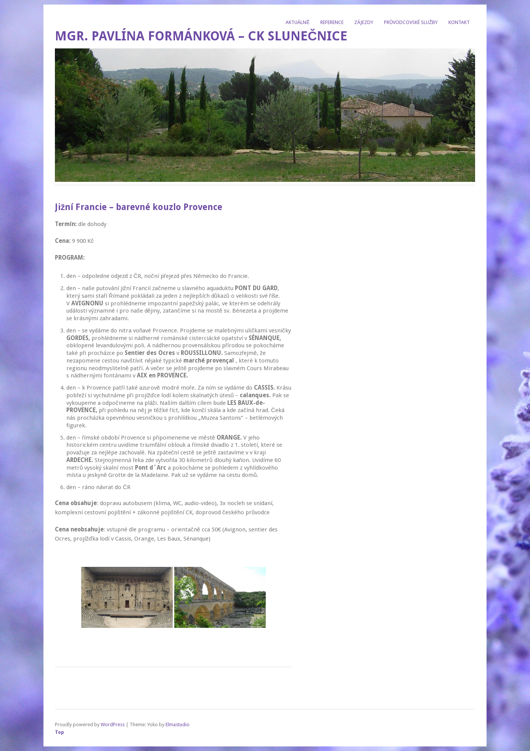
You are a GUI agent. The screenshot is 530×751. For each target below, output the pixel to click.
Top (59, 732)
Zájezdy (363, 22)
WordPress (113, 724)
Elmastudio (177, 724)
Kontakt (459, 22)
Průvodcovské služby (411, 22)
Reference (332, 22)
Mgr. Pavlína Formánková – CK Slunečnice (201, 36)
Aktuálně (298, 22)
